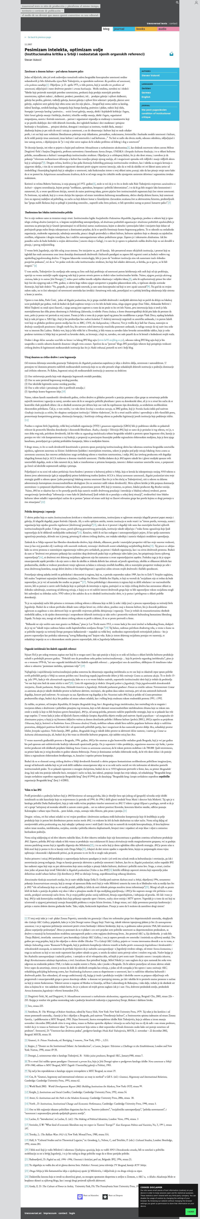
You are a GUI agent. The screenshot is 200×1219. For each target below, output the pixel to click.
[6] (35, 266)
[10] (64, 392)
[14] (80, 533)
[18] (107, 628)
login (72, 1213)
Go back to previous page (39, 37)
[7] (64, 279)
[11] (27, 420)
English (146, 97)
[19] (83, 666)
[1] (47, 85)
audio (162, 29)
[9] (148, 287)
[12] (43, 502)
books (140, 29)
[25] (147, 887)
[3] (43, 163)
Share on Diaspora (112, 1197)
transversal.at (33, 1213)
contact (173, 23)
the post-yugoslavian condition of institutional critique (156, 113)
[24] (110, 870)
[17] (84, 582)
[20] (71, 683)
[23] (84, 849)
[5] (169, 203)
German (146, 92)
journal (119, 29)
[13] (94, 525)
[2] (128, 148)
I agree (190, 1211)
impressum (50, 1213)
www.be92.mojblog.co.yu (110, 340)
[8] (130, 279)
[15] (152, 546)
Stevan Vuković (151, 75)
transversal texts (157, 23)
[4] (94, 184)
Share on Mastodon (88, 1197)
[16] (41, 557)
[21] (125, 811)
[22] (92, 845)
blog (106, 29)
